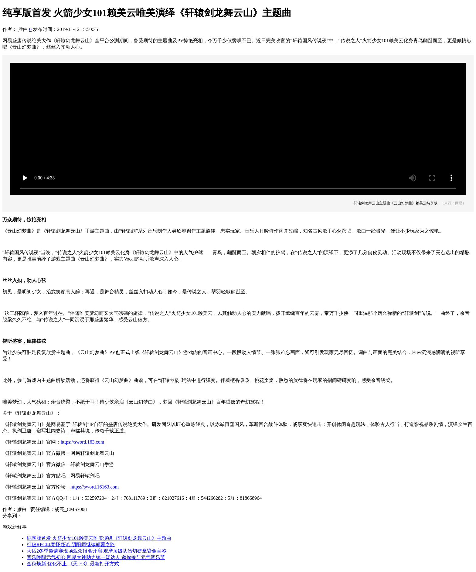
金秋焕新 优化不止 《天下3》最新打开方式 (73, 563)
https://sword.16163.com (94, 486)
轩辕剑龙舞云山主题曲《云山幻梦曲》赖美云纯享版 (395, 203)
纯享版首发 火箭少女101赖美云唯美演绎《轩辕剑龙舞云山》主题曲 (99, 538)
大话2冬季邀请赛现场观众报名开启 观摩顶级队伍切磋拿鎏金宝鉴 (96, 550)
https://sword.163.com (82, 441)
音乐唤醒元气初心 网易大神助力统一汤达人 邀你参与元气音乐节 (96, 557)
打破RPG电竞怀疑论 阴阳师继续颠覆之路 (71, 544)
